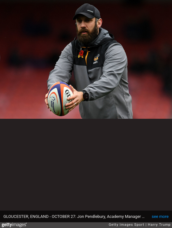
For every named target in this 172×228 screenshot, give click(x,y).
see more (160, 216)
